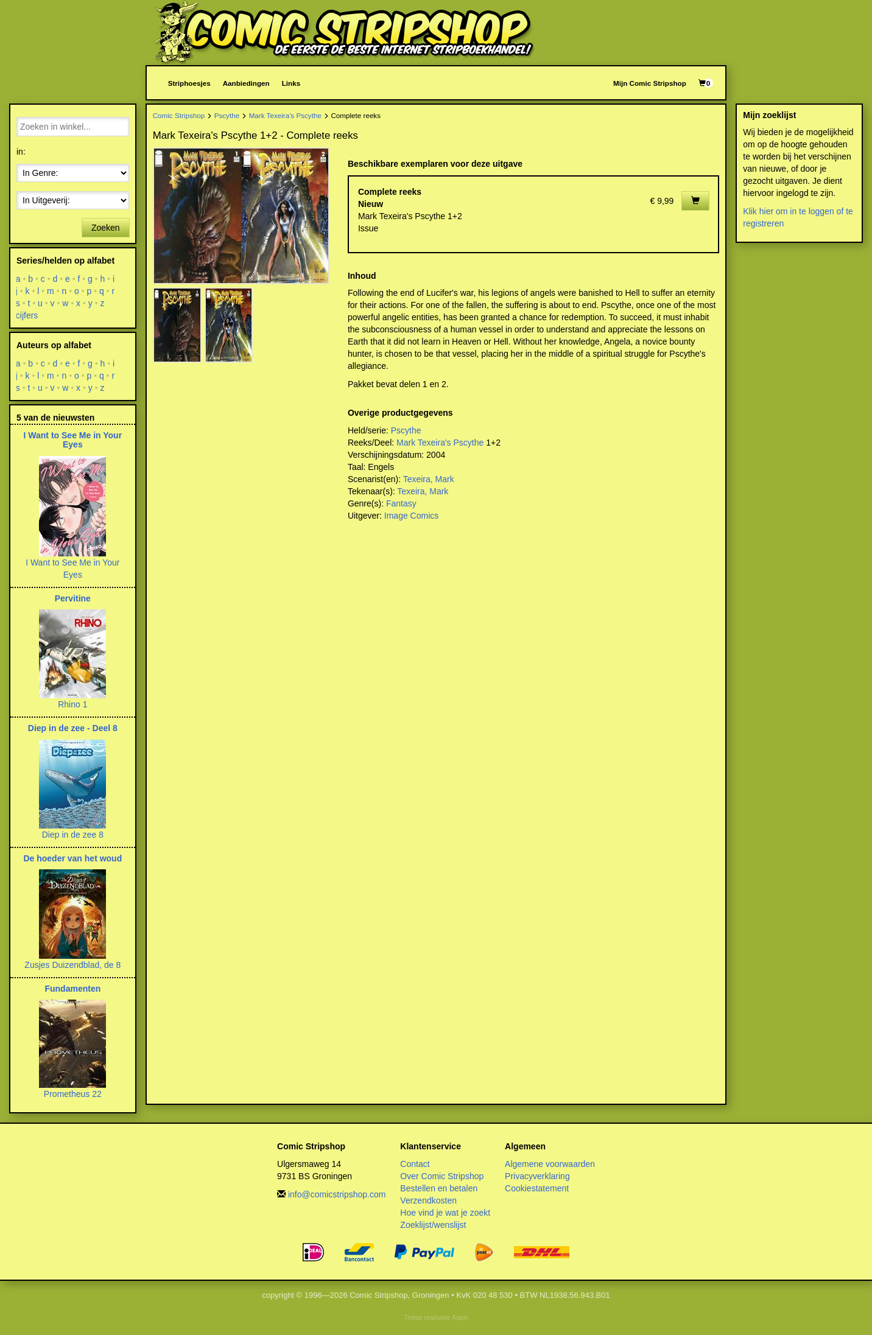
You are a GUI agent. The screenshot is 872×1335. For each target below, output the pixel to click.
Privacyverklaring (537, 1176)
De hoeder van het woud (72, 858)
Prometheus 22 (73, 1094)
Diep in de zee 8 (73, 834)
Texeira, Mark (428, 479)
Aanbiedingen (246, 83)
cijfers (27, 315)
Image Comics (411, 515)
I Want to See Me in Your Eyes (73, 439)
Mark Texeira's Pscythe (285, 115)
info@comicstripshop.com (337, 1194)
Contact (414, 1164)
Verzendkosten (428, 1200)
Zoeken (105, 228)
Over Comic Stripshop (441, 1176)
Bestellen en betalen (438, 1188)
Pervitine (73, 598)
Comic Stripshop (179, 115)
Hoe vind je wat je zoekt (445, 1213)
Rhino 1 (72, 704)
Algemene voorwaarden (550, 1164)
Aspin (460, 1317)
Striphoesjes (189, 83)
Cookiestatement (537, 1188)
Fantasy (401, 503)
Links (291, 83)
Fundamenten (72, 988)
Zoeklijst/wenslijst (433, 1225)
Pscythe (226, 115)
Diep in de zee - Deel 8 (73, 728)
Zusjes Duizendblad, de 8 (72, 965)
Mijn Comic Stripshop (649, 83)
